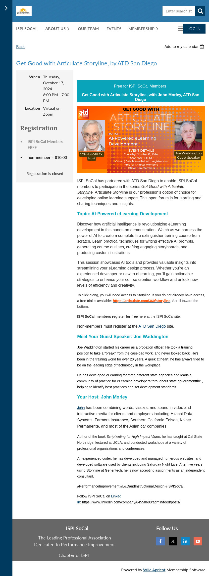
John (81, 408)
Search (200, 11)
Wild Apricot (154, 569)
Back (20, 46)
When (34, 76)
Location (32, 108)
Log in (194, 28)
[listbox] (184, 47)
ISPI (85, 555)
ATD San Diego (152, 326)
